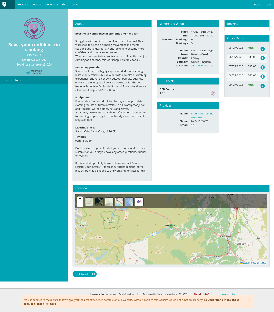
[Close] (249, 300)
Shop (65, 4)
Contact (76, 4)
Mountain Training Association (202, 115)
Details (12, 80)
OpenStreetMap (259, 263)
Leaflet (244, 263)
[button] (171, 226)
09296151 (184, 294)
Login (269, 4)
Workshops (51, 4)
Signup (258, 4)
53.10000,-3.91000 (203, 65)
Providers (22, 4)
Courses (36, 4)
